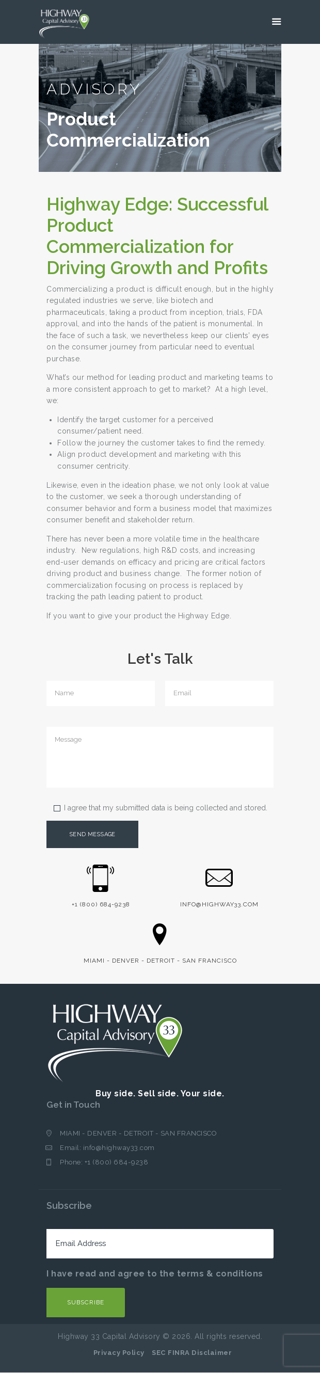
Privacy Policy (119, 1353)
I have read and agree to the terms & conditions (154, 1274)
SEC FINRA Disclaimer (192, 1353)
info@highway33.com (119, 1148)
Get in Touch (74, 1104)
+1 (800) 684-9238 (117, 1163)
